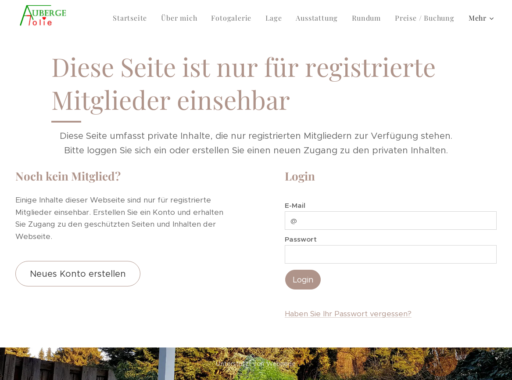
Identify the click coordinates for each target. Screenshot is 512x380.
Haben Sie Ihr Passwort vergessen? (348, 313)
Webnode (281, 364)
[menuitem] (107, 18)
